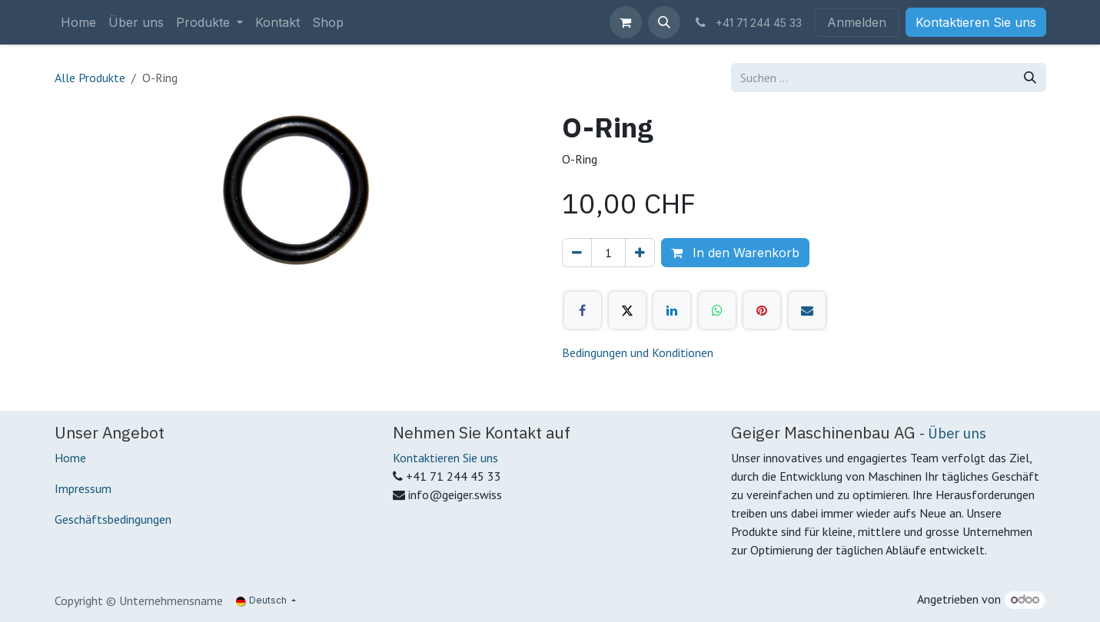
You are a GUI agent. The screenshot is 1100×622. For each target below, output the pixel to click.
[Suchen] (1030, 77)
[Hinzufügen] (640, 252)
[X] (627, 310)
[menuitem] (78, 22)
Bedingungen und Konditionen (637, 352)
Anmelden (856, 22)
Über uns (957, 433)
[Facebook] (582, 310)
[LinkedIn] (671, 310)
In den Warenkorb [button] (735, 252)
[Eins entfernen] (577, 252)
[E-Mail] (807, 310)
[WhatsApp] (717, 310)
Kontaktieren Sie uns (976, 22)
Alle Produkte (90, 77)
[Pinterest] (761, 310)
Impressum (83, 488)
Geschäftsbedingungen (113, 519)
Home (70, 457)
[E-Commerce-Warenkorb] (626, 22)
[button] (664, 22)
